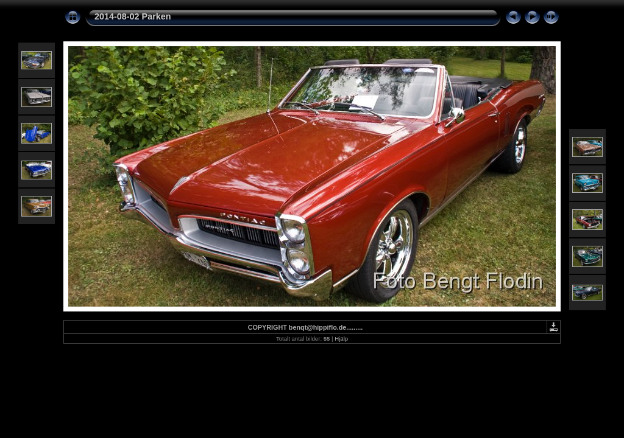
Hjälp (341, 338)
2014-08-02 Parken (132, 16)
